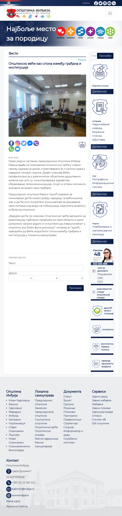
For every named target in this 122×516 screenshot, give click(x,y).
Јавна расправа (102, 411)
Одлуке (69, 404)
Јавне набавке (101, 400)
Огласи (97, 415)
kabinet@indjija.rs (23, 488)
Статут (67, 396)
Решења (69, 408)
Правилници (72, 419)
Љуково (14, 434)
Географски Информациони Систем (103, 183)
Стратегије (71, 423)
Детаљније (99, 91)
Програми (70, 415)
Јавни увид (100, 396)
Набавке (97, 404)
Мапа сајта (13, 501)
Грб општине (100, 423)
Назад (82, 59)
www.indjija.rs (20, 495)
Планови (69, 411)
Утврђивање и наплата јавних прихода (102, 230)
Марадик (15, 411)
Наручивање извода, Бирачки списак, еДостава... (100, 132)
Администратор (17, 506)
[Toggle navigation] (110, 13)
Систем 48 (99, 419)
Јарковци (15, 408)
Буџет (67, 400)
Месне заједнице (46, 438)
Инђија (13, 415)
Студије (69, 427)
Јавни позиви (101, 408)
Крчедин (15, 419)
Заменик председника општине (44, 412)
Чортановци (17, 423)
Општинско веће (46, 427)
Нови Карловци (19, 400)
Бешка (13, 404)
